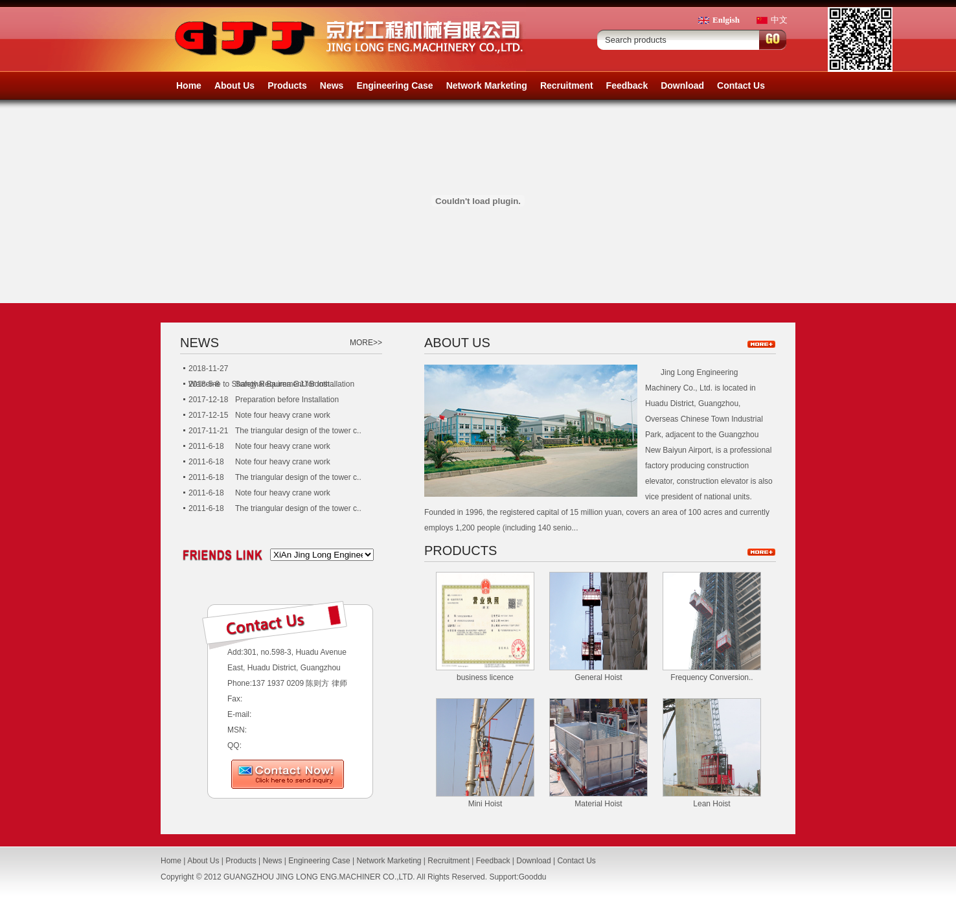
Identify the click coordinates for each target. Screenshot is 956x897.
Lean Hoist (711, 803)
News (332, 85)
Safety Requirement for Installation (294, 384)
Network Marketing (486, 85)
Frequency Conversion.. (711, 677)
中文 (779, 20)
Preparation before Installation (287, 399)
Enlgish (726, 20)
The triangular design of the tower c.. (298, 430)
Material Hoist (598, 803)
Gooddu (533, 876)
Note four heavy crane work (282, 415)
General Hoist (598, 677)
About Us (234, 85)
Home (188, 85)
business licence (485, 677)
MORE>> (366, 342)
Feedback (627, 85)
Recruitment (566, 85)
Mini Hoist (485, 803)
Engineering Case (394, 85)
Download (682, 85)
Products (287, 85)
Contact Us (741, 85)
